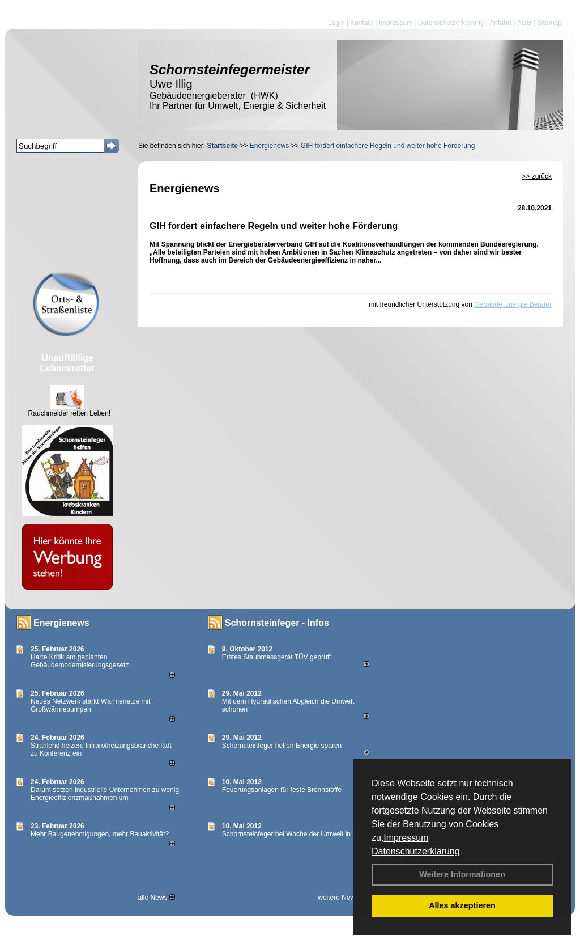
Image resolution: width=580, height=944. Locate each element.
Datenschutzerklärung (416, 851)
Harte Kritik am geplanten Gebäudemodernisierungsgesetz (80, 661)
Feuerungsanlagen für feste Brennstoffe (282, 790)
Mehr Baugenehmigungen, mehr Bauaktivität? (100, 834)
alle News (156, 897)
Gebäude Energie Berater (513, 304)
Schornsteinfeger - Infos (277, 623)
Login (336, 23)
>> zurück (537, 176)
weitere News (342, 897)
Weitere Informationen (462, 874)
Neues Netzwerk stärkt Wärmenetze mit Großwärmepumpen (90, 705)
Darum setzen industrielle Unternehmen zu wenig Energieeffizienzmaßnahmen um (105, 794)
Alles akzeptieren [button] (462, 905)
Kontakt (361, 23)
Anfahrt (500, 23)
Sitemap (549, 23)
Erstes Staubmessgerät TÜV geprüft (276, 657)
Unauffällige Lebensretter (67, 363)
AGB (524, 23)
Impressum (405, 838)
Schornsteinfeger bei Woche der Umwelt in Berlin (296, 834)
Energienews (61, 623)
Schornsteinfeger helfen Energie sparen (282, 746)
